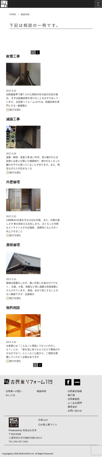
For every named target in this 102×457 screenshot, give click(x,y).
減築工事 (13, 119)
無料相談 (13, 308)
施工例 (71, 395)
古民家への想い (14, 391)
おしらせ (10, 395)
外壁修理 (13, 182)
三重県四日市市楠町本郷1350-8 (25, 437)
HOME (12, 14)
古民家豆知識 (75, 391)
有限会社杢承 (30, 430)
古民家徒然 (73, 399)
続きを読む (13, 109)
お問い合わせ (75, 410)
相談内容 (41, 391)
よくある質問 (75, 402)
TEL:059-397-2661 (18, 441)
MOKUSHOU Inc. (27, 453)
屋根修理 (13, 245)
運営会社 (72, 406)
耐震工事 (13, 56)
